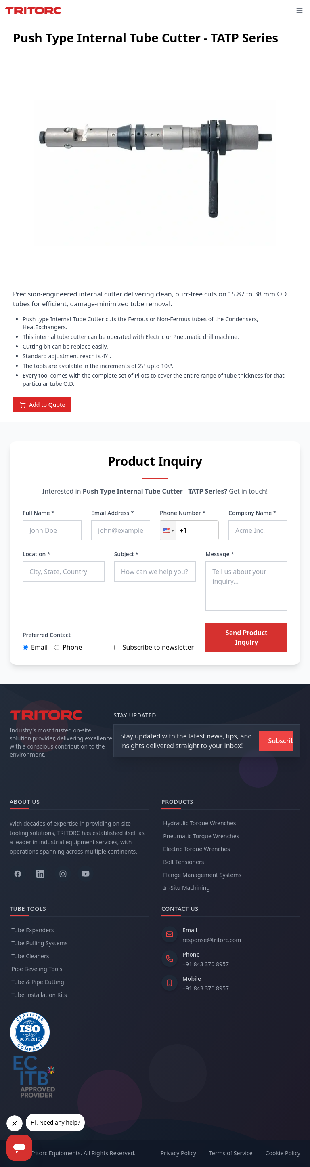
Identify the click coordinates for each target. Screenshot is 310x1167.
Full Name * (38, 513)
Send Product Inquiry (247, 637)
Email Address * (112, 513)
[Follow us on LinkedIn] (40, 874)
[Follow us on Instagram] (63, 874)
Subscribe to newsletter (154, 647)
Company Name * (252, 513)
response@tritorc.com (211, 940)
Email (35, 647)
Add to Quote (42, 404)
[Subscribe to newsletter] (276, 741)
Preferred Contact (47, 635)
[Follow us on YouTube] (86, 874)
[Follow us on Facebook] (18, 874)
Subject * (126, 554)
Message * (219, 554)
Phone (68, 647)
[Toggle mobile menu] (299, 10)
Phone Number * (182, 513)
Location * (36, 554)
